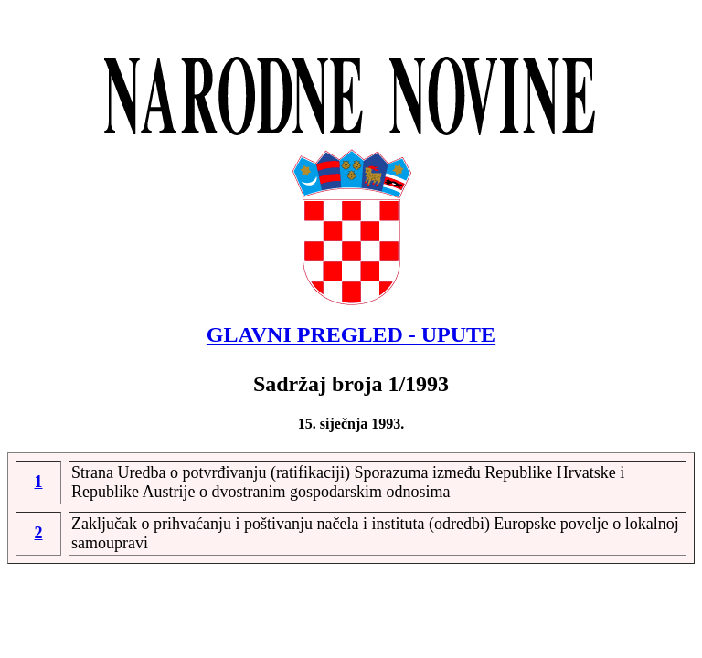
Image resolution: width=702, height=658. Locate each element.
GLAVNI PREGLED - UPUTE (351, 334)
